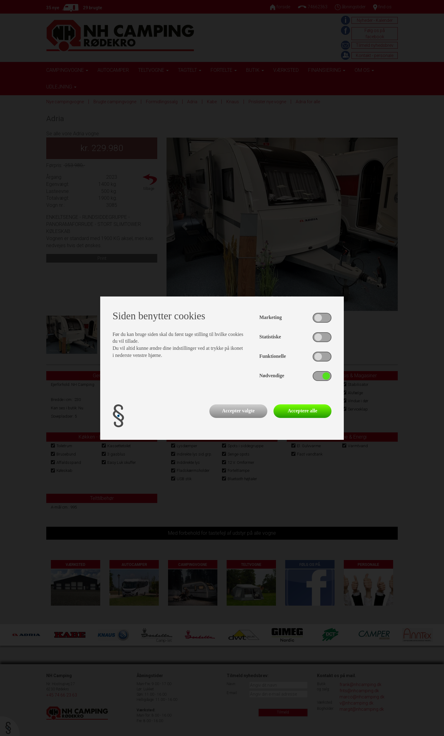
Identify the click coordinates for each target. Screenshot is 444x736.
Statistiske (270, 336)
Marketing (270, 317)
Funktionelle (272, 356)
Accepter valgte (238, 410)
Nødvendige (271, 375)
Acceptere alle (302, 410)
